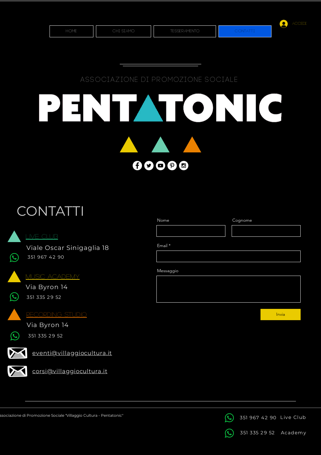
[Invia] (280, 314)
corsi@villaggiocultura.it (70, 371)
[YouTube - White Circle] (160, 165)
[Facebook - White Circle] (137, 165)
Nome (163, 220)
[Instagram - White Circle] (183, 165)
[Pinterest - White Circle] (172, 165)
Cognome (242, 220)
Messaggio (167, 270)
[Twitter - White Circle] (149, 165)
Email (162, 245)
